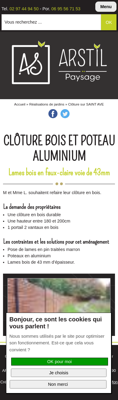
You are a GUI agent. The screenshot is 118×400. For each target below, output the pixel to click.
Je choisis (58, 372)
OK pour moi (59, 361)
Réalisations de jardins (46, 104)
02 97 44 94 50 (23, 8)
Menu (106, 6)
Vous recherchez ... (23, 22)
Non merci (58, 384)
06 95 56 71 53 (65, 8)
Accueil (19, 104)
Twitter (65, 113)
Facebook (52, 113)
